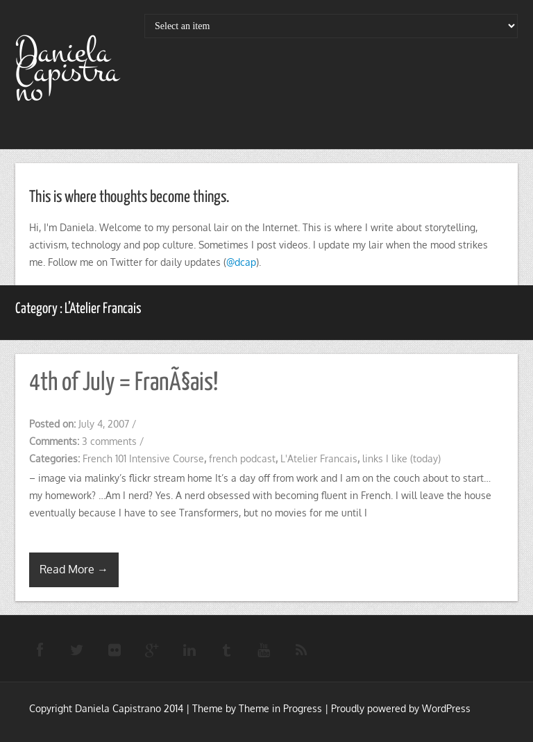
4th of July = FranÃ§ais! (123, 383)
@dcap (241, 262)
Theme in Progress (280, 708)
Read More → (74, 569)
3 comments (109, 441)
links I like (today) (401, 458)
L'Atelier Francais (318, 458)
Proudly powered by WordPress (401, 708)
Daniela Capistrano (67, 71)
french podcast (242, 458)
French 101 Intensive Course (143, 458)
